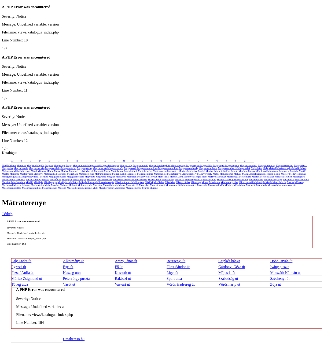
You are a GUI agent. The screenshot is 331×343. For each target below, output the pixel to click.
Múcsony (87, 187)
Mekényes (142, 176)
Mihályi (74, 182)
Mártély (294, 171)
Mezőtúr (6, 182)
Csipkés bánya (229, 261)
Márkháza (192, 171)
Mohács (55, 185)
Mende (173, 176)
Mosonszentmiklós (11, 187)
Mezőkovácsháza (138, 179)
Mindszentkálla (247, 182)
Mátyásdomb (226, 173)
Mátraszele (130, 173)
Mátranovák (118, 173)
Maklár (296, 168)
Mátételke (61, 173)
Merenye (188, 176)
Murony (154, 187)
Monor (121, 185)
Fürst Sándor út (178, 267)
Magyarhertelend (248, 165)
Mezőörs (221, 179)
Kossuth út (123, 273)
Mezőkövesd (154, 179)
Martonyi (38, 173)
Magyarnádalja (53, 168)
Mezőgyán (67, 179)
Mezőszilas (288, 179)
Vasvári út (122, 284)
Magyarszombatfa (208, 168)
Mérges (197, 176)
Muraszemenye (133, 187)
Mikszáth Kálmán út (285, 273)
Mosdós (272, 185)
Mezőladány (168, 179)
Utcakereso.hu (74, 339)
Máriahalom (117, 171)
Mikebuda (90, 182)
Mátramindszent (103, 173)
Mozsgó (62, 187)
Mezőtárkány (302, 179)
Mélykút (152, 176)
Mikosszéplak (183, 182)
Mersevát (221, 176)
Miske (266, 182)
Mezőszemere (256, 179)
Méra (180, 176)
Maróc (234, 171)
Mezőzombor (18, 182)
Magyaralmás (80, 165)
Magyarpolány (84, 168)
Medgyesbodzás (297, 173)
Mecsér (284, 173)
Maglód (40, 165)
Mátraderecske (86, 173)
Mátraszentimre (145, 173)
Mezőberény (8, 179)
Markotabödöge (222, 171)
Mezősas (243, 179)
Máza (245, 173)
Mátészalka (49, 173)
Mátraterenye (174, 173)
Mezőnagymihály (193, 179)
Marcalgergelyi (77, 171)
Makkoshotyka (283, 168)
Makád (272, 168)
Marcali (89, 171)
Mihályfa (38, 182)
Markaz (183, 171)
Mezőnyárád (209, 179)
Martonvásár (26, 173)
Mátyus (237, 173)
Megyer (111, 176)
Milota (205, 182)
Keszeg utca (72, 273)
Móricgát (250, 185)
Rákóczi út (123, 278)
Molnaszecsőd (85, 185)
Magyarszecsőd (115, 168)
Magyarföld (206, 165)
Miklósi (149, 182)
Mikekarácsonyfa (105, 182)
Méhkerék (121, 176)
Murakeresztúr (106, 187)
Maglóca (31, 165)
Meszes (279, 176)
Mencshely (163, 176)
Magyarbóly (126, 165)
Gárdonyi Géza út (231, 267)
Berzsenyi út (176, 261)
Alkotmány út (73, 261)
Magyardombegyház (159, 165)
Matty (216, 173)
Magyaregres (192, 165)
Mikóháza (170, 182)
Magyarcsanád (140, 165)
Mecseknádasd (256, 173)
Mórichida (261, 185)
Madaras (11, 165)
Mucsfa (70, 187)
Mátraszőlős (160, 173)
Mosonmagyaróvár (286, 185)
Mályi (17, 171)
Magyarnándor (69, 168)
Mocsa (290, 182)
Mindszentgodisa (229, 182)
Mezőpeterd (232, 179)
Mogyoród (7, 185)
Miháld (29, 182)
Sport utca (174, 278)
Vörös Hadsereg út (181, 284)
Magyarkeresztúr (285, 165)
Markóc (209, 171)
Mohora (64, 185)
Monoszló (202, 185)
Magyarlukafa (21, 168)
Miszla (282, 182)
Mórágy (229, 185)
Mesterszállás (267, 176)
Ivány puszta (279, 267)
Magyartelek (243, 168)
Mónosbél (144, 185)
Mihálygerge (50, 182)
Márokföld (261, 171)
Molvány (97, 185)
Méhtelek (131, 176)
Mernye (212, 176)
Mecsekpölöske (272, 173)
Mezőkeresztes (104, 179)
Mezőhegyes (79, 179)
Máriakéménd (145, 171)
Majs (265, 168)
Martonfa (14, 173)
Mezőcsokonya (34, 179)
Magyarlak (7, 168)
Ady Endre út (21, 261)
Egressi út (18, 267)
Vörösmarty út (229, 284)
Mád (4, 165)
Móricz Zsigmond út (26, 278)
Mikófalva (159, 182)
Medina (44, 176)
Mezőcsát (20, 179)
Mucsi (78, 187)
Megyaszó (90, 176)
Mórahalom (239, 185)
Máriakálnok (130, 171)
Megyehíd (101, 176)
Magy (69, 165)
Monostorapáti (157, 185)
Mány (57, 171)
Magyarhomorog (266, 165)
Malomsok (7, 171)
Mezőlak (179, 179)
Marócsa (243, 171)
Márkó (201, 171)
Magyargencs (232, 165)
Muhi (95, 187)
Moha (47, 185)
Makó (303, 168)
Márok (251, 171)
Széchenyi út (279, 278)
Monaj (106, 185)
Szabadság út (228, 278)
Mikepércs (138, 182)
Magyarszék (130, 168)
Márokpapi (273, 171)
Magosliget (60, 165)
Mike (82, 182)
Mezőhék (91, 179)
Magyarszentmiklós (147, 168)
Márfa (107, 171)
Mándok (41, 171)
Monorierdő (132, 185)
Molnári (73, 185)
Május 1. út (226, 273)
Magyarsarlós (100, 168)
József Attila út (22, 273)
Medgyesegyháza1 (30, 176)
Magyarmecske (36, 168)
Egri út (68, 267)
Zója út (275, 284)
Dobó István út (281, 261)
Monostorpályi (188, 185)
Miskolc (274, 182)
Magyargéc (218, 165)
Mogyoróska (37, 185)
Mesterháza (233, 176)
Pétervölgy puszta (76, 278)
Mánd (34, 171)
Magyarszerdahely (188, 168)
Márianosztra (159, 171)
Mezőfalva (55, 179)
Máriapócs (172, 171)
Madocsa (21, 165)
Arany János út (126, 261)
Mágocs (49, 165)
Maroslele (284, 171)
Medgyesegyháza (11, 176)
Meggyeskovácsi (57, 176)
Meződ (45, 179)
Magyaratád (93, 165)
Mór (222, 185)
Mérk (204, 176)
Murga (145, 187)
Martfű (302, 171)
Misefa (259, 182)
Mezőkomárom (121, 179)
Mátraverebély (188, 173)
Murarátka (119, 187)
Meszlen (287, 176)
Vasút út (69, 284)
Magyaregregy (177, 165)
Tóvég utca (19, 284)
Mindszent (214, 182)
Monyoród (213, 185)
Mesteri (256, 176)
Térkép (7, 214)
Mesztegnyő (299, 176)
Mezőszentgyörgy (273, 179)
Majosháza (256, 168)
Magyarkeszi (300, 165)
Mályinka (25, 171)
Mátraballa (72, 173)
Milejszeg (196, 182)
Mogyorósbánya (21, 185)
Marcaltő (98, 171)
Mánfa (50, 171)
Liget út (172, 273)
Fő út (119, 267)
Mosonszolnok (49, 187)
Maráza (65, 171)
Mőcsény (299, 182)
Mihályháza (64, 182)
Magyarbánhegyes (109, 165)
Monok (114, 185)
